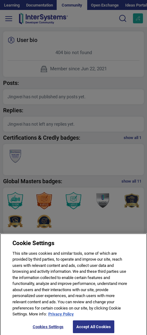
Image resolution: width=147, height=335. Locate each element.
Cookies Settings (48, 328)
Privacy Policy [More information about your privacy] (61, 316)
